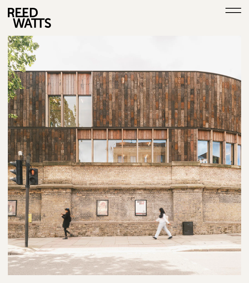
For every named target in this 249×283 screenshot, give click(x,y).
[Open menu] (233, 12)
